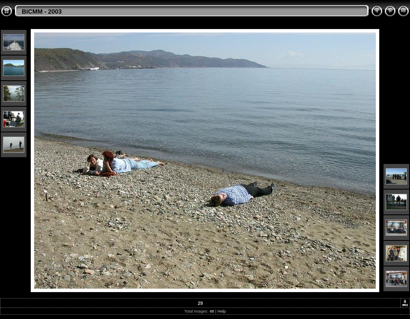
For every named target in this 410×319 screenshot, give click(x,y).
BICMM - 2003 (42, 11)
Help (221, 311)
